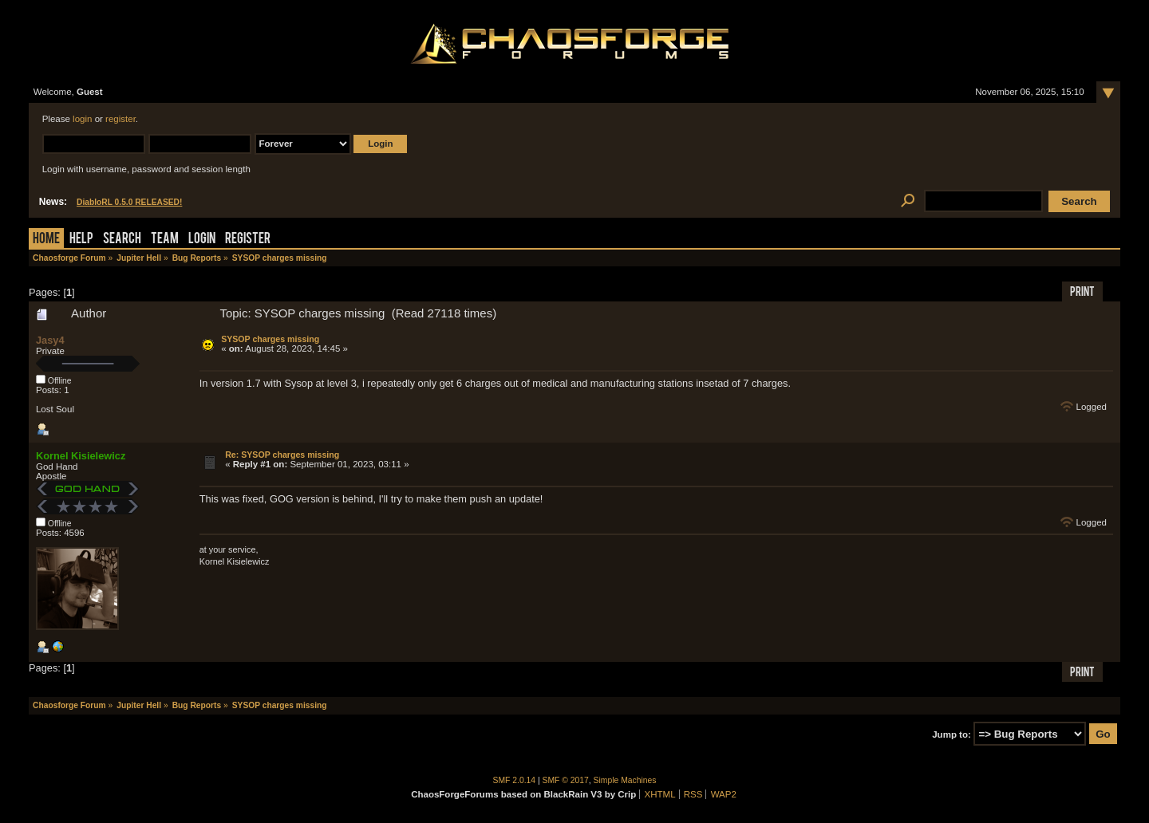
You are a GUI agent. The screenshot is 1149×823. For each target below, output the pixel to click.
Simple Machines (625, 780)
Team (165, 240)
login (82, 119)
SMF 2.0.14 (514, 780)
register (120, 119)
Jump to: (951, 734)
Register (247, 240)
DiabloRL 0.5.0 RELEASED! (129, 202)
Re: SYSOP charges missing (282, 454)
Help (81, 240)
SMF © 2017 (566, 780)
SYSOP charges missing (270, 339)
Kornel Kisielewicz (80, 456)
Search (122, 240)
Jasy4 (50, 340)
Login (201, 240)
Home (46, 240)
